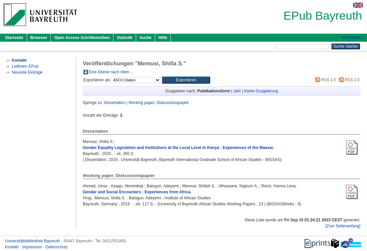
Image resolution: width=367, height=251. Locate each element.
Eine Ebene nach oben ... (111, 72)
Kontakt (12, 247)
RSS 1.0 (324, 80)
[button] (186, 80)
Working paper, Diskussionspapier (158, 102)
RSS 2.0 (348, 80)
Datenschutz (56, 247)
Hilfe (162, 37)
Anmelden (351, 37)
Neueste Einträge (27, 72)
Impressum (32, 247)
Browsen (38, 37)
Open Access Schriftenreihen (82, 37)
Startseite (14, 37)
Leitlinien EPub (25, 66)
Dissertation (114, 102)
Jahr (237, 91)
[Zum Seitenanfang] (342, 226)
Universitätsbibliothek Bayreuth (33, 241)
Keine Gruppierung (261, 91)
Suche (145, 37)
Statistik (124, 37)
